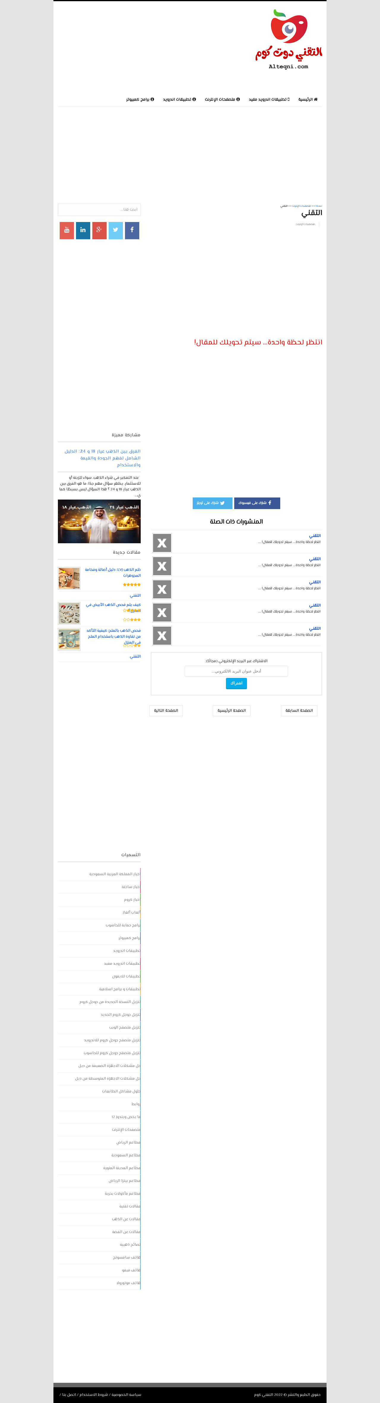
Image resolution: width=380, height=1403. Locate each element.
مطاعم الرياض (128, 1143)
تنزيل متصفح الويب (125, 1028)
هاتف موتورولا (128, 1283)
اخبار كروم (132, 900)
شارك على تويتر (211, 503)
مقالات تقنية (130, 1207)
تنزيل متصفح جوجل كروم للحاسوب (112, 1053)
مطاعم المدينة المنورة (122, 1168)
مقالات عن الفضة (126, 1232)
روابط (136, 1104)
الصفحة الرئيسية (232, 711)
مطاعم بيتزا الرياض (125, 1181)
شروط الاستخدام (94, 1395)
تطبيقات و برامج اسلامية (120, 989)
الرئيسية (308, 100)
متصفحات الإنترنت (305, 224)
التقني (315, 536)
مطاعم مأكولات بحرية (123, 1194)
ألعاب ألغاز (132, 913)
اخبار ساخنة (131, 887)
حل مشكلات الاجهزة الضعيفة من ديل (109, 1066)
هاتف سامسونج (127, 1258)
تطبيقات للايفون (126, 977)
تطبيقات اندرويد (127, 951)
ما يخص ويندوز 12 (126, 1117)
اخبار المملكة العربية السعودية (115, 874)
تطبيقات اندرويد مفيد (122, 964)
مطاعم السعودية (126, 1155)
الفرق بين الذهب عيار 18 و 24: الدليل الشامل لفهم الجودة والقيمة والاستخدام (103, 458)
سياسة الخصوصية (126, 1395)
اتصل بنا (69, 1395)
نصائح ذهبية (130, 1245)
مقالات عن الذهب (126, 1219)
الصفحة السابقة (299, 711)
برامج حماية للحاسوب (123, 925)
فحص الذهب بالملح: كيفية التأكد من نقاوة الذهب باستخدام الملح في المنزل (113, 637)
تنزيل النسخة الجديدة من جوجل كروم (110, 1002)
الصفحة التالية (166, 711)
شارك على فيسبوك (255, 503)
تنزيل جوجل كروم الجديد (121, 1015)
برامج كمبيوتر (129, 938)
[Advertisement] (127, 47)
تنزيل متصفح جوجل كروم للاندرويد (112, 1040)
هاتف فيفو (131, 1270)
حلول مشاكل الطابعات (121, 1092)
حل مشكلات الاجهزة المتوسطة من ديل (108, 1079)
